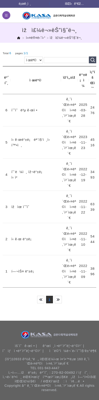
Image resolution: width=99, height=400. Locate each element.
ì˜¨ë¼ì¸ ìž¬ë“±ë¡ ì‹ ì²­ (28, 174)
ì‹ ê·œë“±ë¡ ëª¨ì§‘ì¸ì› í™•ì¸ (32, 142)
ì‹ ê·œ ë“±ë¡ (22, 239)
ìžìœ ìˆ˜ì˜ (21, 207)
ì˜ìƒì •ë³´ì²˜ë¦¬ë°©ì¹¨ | (23, 351)
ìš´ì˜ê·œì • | (26, 346)
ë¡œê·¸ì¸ (25, 3)
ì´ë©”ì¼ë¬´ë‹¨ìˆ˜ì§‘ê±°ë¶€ (72, 351)
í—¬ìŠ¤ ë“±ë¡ (23, 271)
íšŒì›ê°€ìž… (74, 3)
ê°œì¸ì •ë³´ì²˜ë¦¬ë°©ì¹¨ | (63, 346)
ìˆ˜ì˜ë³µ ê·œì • (24, 110)
